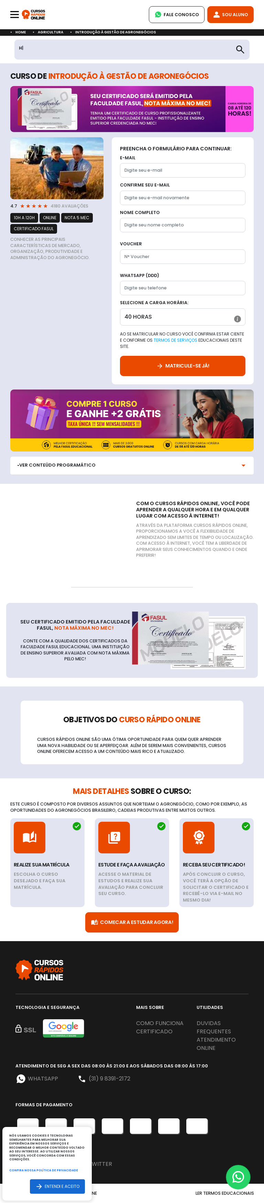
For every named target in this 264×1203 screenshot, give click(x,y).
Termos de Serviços (175, 340)
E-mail (127, 158)
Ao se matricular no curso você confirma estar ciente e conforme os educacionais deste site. (182, 340)
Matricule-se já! (182, 366)
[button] (237, 319)
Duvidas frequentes (214, 1027)
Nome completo (140, 212)
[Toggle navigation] (14, 14)
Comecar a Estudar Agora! (132, 922)
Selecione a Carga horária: (154, 303)
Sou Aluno (230, 15)
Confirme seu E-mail (145, 185)
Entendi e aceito (57, 1186)
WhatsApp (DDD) (139, 275)
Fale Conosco (176, 15)
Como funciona (160, 1023)
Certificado (154, 1031)
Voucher (131, 244)
